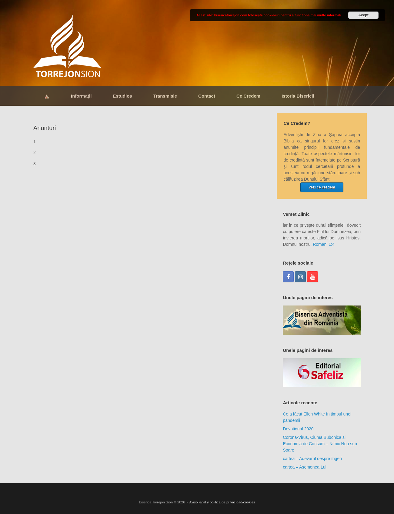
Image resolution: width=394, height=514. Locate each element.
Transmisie (165, 95)
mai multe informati (325, 15)
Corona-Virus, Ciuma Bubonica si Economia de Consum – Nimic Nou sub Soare (320, 443)
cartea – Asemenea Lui (304, 467)
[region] (322, 320)
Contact (206, 95)
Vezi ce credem (322, 187)
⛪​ (47, 95)
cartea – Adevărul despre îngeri (312, 458)
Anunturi (44, 128)
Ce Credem (248, 95)
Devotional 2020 (298, 428)
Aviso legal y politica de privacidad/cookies (222, 502)
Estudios (122, 95)
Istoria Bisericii (298, 95)
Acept (363, 15)
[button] (322, 320)
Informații (81, 95)
